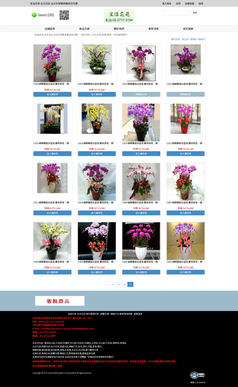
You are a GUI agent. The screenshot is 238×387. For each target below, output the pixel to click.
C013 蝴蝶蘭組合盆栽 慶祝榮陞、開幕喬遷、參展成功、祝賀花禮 (154, 143)
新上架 (185, 39)
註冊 (178, 3)
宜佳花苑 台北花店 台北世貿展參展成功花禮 (54, 3)
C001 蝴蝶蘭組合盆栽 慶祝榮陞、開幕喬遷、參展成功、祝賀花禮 (199, 261)
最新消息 (153, 28)
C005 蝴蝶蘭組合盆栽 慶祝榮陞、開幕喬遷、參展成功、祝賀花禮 (199, 202)
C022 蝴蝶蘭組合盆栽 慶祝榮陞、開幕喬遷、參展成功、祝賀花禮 (199, 83)
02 (118, 284)
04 (130, 284)
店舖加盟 (189, 3)
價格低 (201, 39)
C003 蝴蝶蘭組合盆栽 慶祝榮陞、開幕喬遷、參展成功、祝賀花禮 (110, 261)
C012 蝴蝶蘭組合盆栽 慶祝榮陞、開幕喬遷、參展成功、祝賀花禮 (199, 143)
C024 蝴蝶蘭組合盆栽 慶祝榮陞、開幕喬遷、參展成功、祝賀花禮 (110, 83)
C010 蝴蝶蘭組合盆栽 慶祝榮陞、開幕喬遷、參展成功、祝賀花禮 (110, 202)
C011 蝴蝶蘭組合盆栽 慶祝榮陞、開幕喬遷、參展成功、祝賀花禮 (66, 202)
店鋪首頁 (50, 28)
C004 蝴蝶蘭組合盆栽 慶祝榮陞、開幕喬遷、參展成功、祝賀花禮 (66, 261)
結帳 (201, 3)
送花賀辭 (188, 28)
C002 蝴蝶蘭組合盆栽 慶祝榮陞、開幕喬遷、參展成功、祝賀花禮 (154, 261)
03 (124, 284)
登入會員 (166, 3)
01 (113, 284)
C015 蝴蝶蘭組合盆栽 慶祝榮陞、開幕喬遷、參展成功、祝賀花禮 (66, 143)
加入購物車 (52, 94)
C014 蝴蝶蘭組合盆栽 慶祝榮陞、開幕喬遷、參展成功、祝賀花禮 (110, 143)
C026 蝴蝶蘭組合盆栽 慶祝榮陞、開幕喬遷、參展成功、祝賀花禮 (66, 83)
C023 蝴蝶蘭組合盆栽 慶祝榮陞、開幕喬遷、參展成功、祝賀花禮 (154, 83)
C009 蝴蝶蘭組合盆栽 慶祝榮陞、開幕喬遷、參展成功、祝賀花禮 (154, 202)
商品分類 (84, 28)
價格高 (193, 39)
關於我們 (119, 28)
